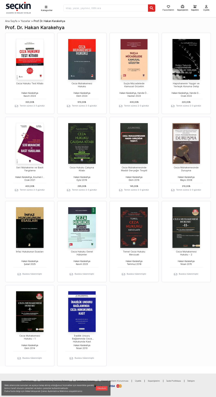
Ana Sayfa (11, 21)
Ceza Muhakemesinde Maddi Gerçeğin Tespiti (134, 169)
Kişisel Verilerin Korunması (114, 381)
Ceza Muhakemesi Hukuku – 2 (186, 253)
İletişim (191, 381)
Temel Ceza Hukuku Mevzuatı (134, 253)
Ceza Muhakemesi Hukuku (82, 85)
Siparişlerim (154, 381)
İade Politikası (173, 381)
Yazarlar (25, 21)
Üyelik (138, 381)
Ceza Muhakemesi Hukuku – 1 (29, 337)
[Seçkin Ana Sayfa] (18, 7)
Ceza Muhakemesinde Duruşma (186, 169)
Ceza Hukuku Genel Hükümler (82, 253)
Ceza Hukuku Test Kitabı (29, 83)
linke (27, 391)
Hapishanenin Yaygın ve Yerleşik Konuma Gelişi (186, 85)
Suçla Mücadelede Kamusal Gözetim (134, 85)
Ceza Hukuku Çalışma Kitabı (82, 169)
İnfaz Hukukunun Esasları (30, 251)
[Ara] (151, 8)
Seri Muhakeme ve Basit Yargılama (29, 169)
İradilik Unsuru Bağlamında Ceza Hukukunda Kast (82, 338)
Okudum (101, 388)
